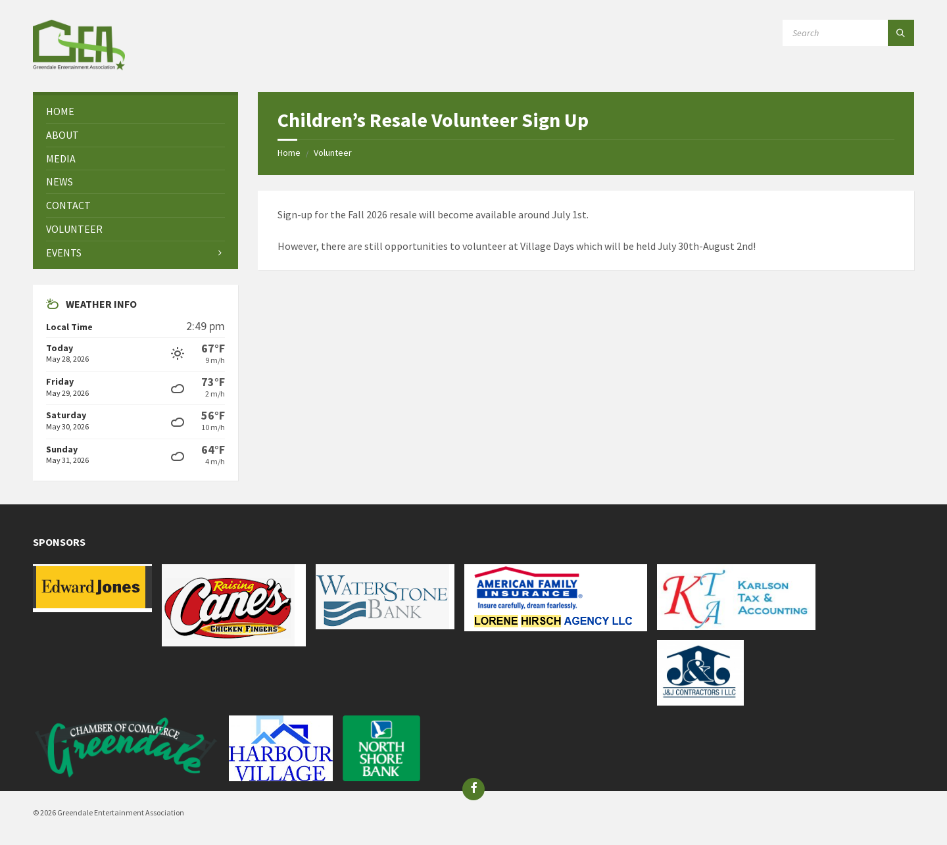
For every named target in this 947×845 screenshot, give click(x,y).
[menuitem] (135, 111)
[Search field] (848, 33)
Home (289, 152)
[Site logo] (79, 66)
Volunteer (333, 152)
